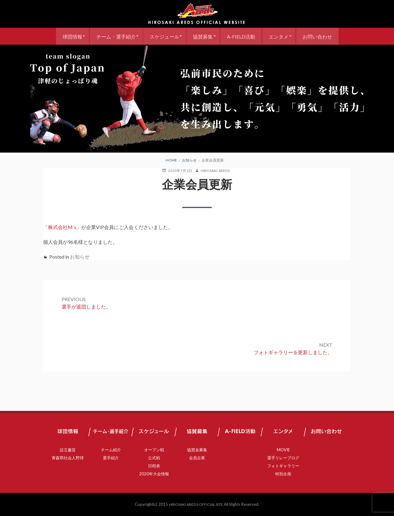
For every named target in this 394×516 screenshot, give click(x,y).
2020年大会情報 (154, 473)
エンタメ (283, 36)
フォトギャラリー (283, 465)
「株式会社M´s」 (62, 227)
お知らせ (80, 257)
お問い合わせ (324, 36)
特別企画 (283, 473)
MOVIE (283, 449)
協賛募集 (203, 36)
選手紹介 (111, 457)
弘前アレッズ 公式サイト (197, 14)
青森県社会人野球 (68, 457)
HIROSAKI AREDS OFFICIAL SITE (196, 504)
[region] (197, 99)
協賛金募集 (197, 449)
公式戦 (154, 457)
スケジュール (162, 36)
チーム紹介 (111, 449)
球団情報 (65, 36)
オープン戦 (154, 449)
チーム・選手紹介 (111, 36)
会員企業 (197, 457)
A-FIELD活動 (243, 36)
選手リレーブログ (283, 457)
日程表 (154, 465)
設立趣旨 (68, 449)
